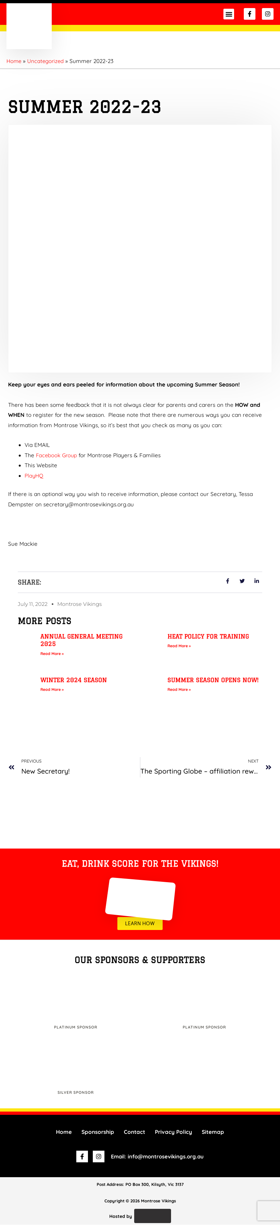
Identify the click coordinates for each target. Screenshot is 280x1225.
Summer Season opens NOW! (213, 680)
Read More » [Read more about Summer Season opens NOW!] (179, 689)
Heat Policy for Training (208, 636)
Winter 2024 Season (73, 680)
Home (64, 1132)
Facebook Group (57, 455)
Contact (134, 1132)
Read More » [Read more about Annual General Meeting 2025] (52, 653)
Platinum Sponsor (75, 1027)
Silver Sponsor (76, 1092)
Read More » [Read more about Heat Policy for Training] (179, 645)
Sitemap (213, 1132)
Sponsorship (97, 1132)
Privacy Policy (173, 1132)
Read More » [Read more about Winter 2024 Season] (52, 689)
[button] (228, 14)
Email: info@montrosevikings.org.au (157, 1156)
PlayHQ (34, 475)
